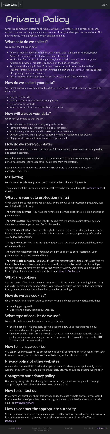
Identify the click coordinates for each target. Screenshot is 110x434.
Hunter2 (18, 428)
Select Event (10, 4)
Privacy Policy (68, 428)
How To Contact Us (69, 271)
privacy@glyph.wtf (24, 402)
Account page (94, 188)
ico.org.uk (10, 420)
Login (104, 4)
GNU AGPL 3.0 (102, 428)
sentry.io (80, 69)
